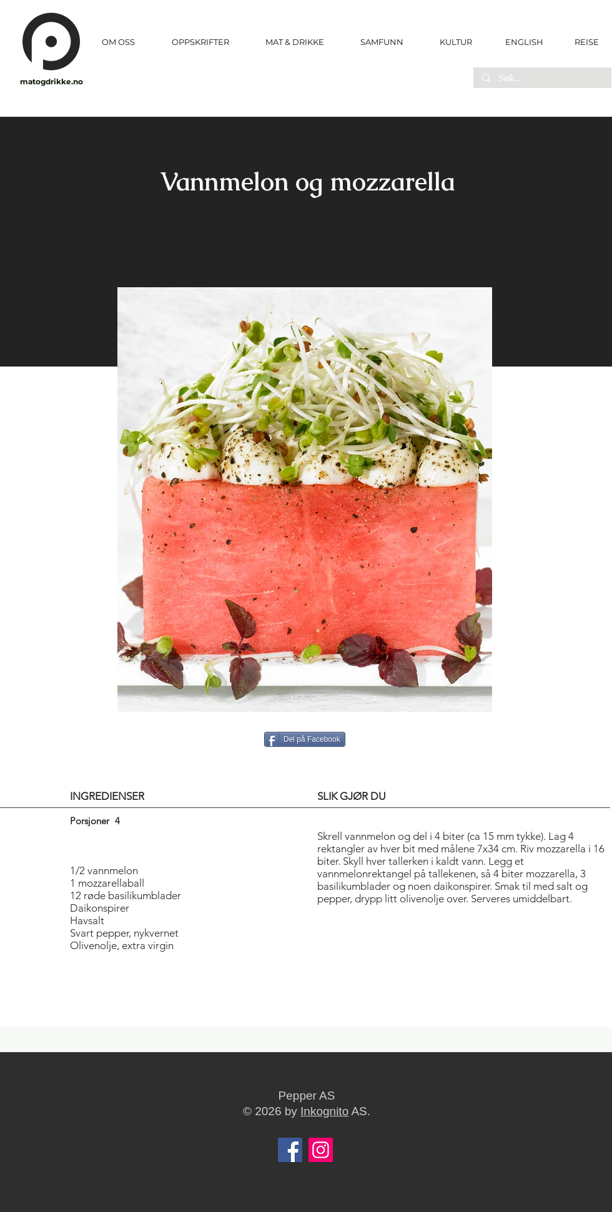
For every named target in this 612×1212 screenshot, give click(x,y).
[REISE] (582, 41)
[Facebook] (290, 1150)
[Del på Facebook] (304, 739)
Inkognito (324, 1111)
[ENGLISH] (523, 41)
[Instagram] (320, 1150)
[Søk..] (541, 78)
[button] (200, 42)
